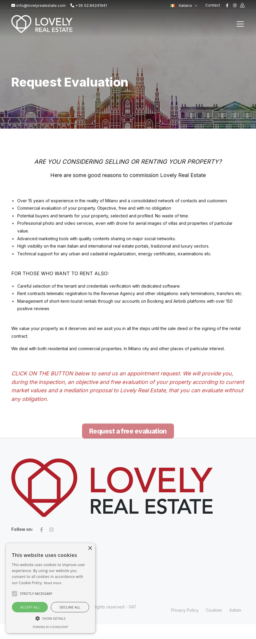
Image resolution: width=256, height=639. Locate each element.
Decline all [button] (70, 607)
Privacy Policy (185, 610)
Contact (212, 5)
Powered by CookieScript (50, 627)
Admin (235, 610)
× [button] (90, 548)
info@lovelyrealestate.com (38, 5)
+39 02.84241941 (88, 5)
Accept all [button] (29, 607)
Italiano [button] (181, 5)
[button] (50, 618)
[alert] (50, 588)
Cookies (214, 610)
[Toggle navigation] (240, 24)
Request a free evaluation (128, 470)
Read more (52, 583)
